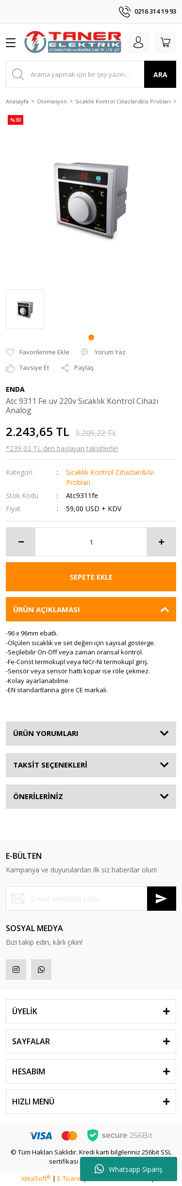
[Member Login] (138, 42)
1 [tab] (91, 337)
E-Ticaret (70, 1178)
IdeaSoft (35, 1178)
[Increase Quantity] (161, 542)
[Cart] (165, 42)
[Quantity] (91, 542)
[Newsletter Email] (91, 898)
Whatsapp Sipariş (129, 1169)
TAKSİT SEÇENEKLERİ (50, 764)
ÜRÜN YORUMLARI (46, 733)
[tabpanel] (25, 309)
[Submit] (161, 898)
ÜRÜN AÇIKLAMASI (46, 609)
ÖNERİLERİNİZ (38, 796)
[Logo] (73, 42)
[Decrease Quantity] (20, 542)
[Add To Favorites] (37, 352)
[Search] (91, 74)
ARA (160, 74)
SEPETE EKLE (91, 577)
